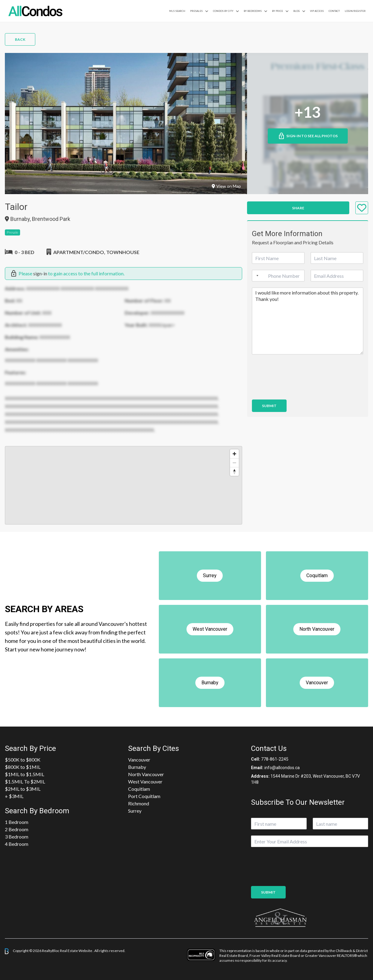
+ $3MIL (14, 796)
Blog (296, 10)
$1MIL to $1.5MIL (24, 774)
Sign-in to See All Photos (308, 136)
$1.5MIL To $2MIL (25, 781)
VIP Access (317, 10)
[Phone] (278, 275)
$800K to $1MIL (22, 767)
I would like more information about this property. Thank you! (307, 321)
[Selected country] (256, 275)
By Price (277, 10)
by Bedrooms (253, 10)
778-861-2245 (274, 759)
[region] (123, 485)
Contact (334, 10)
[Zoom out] (234, 462)
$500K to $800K (22, 759)
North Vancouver (146, 774)
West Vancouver (145, 781)
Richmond (138, 803)
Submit (269, 405)
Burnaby (137, 767)
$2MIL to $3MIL (22, 789)
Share (298, 208)
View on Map (226, 186)
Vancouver (139, 759)
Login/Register (355, 10)
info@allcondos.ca (282, 767)
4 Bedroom (16, 844)
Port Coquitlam (144, 796)
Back (20, 39)
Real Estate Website (76, 951)
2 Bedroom (16, 829)
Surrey (134, 811)
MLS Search (177, 10)
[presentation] (298, 389)
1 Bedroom (16, 822)
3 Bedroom (16, 836)
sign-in (40, 273)
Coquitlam (139, 789)
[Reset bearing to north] (234, 471)
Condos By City (223, 10)
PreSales (196, 10)
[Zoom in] (234, 453)
